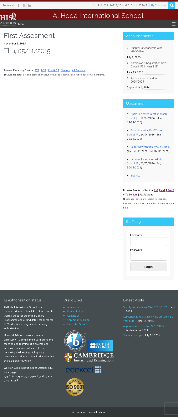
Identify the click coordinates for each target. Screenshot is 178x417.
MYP (43, 70)
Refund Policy (75, 311)
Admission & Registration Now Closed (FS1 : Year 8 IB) (149, 65)
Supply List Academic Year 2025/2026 (146, 49)
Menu (21, 24)
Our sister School (77, 324)
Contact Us (73, 315)
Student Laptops (132, 335)
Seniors (65, 70)
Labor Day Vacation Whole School (150, 147)
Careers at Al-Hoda (78, 320)
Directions (161, 5)
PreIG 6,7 (53, 70)
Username (136, 235)
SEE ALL (135, 175)
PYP (37, 70)
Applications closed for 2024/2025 (144, 80)
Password (136, 249)
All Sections (78, 70)
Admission (73, 307)
